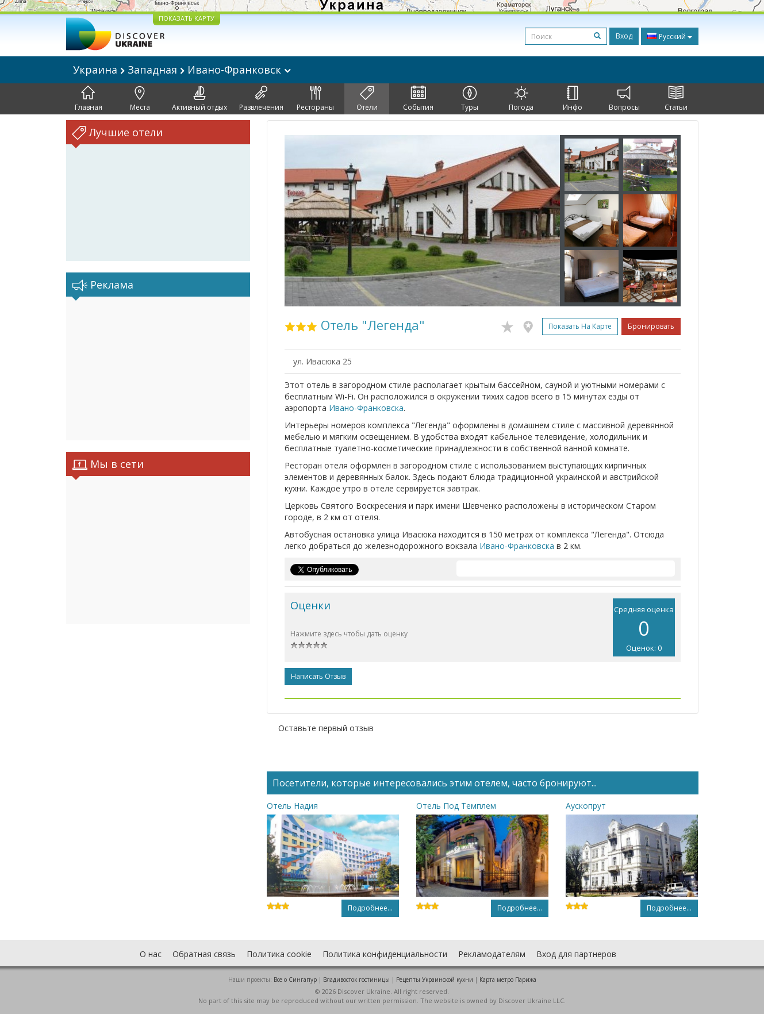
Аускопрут (586, 805)
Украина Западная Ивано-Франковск (182, 69)
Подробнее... (370, 908)
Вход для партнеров (576, 953)
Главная (88, 99)
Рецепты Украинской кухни (434, 979)
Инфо (572, 99)
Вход (624, 36)
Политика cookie (279, 953)
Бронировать (651, 326)
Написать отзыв (318, 676)
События (418, 99)
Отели (367, 99)
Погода (521, 99)
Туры (469, 99)
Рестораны (315, 99)
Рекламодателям (491, 953)
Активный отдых (199, 99)
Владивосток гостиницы (356, 979)
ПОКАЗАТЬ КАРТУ (186, 18)
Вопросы (624, 99)
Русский (669, 36)
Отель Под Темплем (456, 805)
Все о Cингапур (295, 979)
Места (140, 99)
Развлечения (261, 99)
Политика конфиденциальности (385, 953)
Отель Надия (292, 805)
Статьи (676, 99)
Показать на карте (580, 326)
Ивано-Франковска (366, 407)
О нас (151, 953)
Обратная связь (204, 953)
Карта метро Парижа (507, 979)
